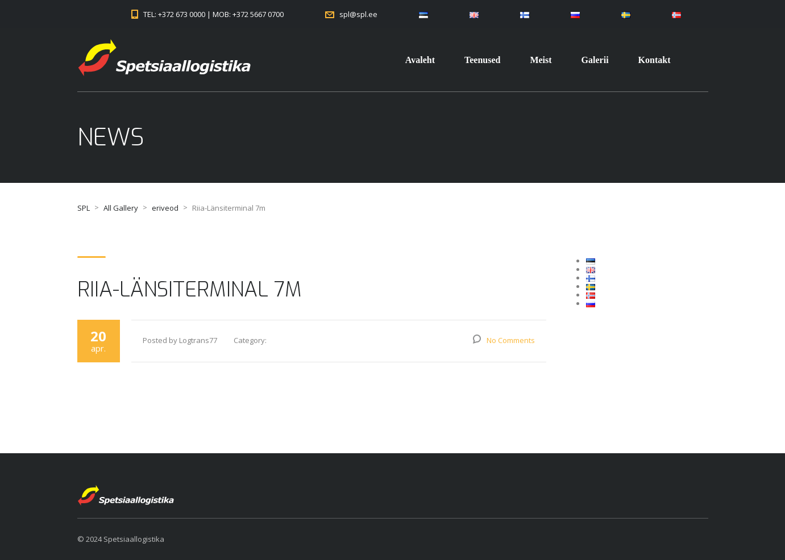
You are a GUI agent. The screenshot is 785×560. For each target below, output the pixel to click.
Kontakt (654, 60)
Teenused (482, 60)
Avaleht (420, 60)
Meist (540, 60)
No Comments (511, 340)
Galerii (595, 60)
